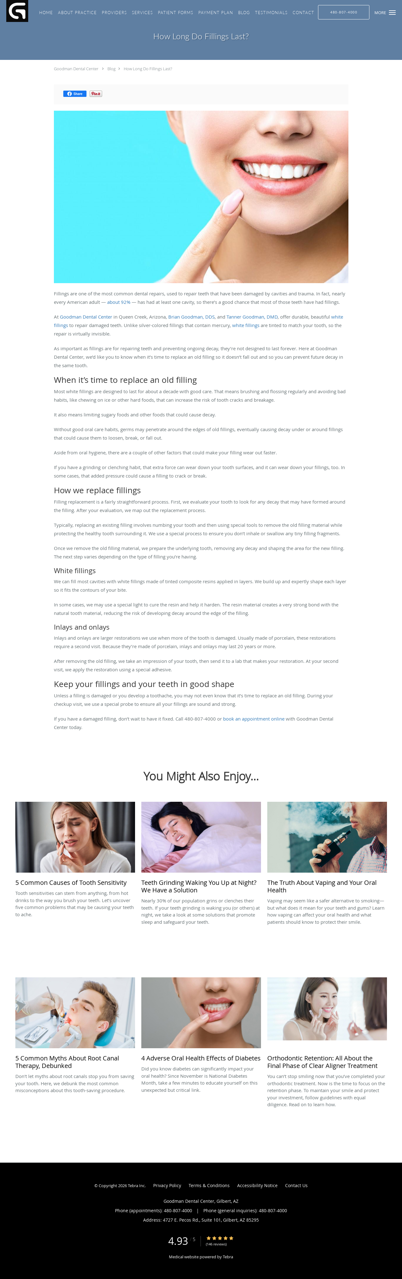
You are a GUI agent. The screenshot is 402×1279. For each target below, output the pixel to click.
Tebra (228, 1257)
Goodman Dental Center (76, 68)
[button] (392, 12)
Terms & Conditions (209, 1185)
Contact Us (296, 1185)
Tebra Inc (136, 1185)
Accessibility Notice (257, 1185)
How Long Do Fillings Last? (148, 68)
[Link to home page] (14, 11)
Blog (111, 68)
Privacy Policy (167, 1185)
